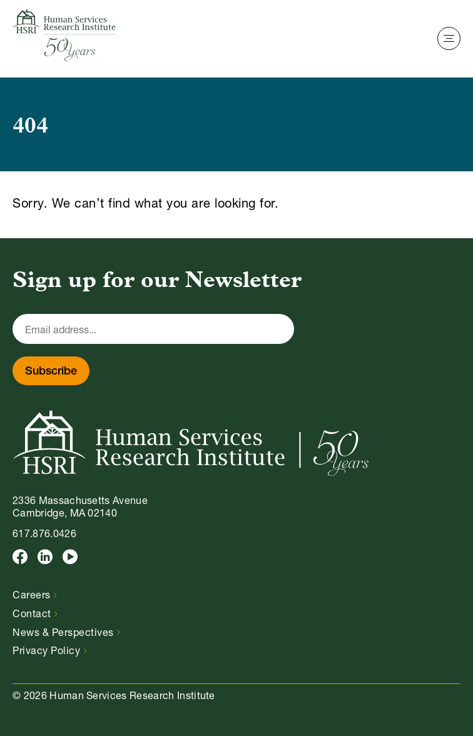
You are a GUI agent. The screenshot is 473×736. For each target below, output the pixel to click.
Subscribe (51, 372)
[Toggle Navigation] (448, 38)
